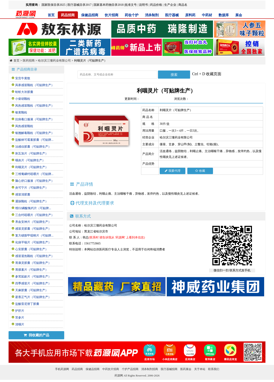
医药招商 (29, 60)
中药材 (207, 15)
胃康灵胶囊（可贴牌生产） (33, 262)
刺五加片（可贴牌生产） (31, 153)
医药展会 (185, 369)
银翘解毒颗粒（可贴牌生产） (34, 133)
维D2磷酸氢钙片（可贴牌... (33, 208)
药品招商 (68, 15)
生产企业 (170, 4)
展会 (238, 15)
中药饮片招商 (110, 369)
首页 (51, 15)
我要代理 (172, 170)
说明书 (143, 4)
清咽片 (19, 324)
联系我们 (213, 369)
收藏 (200, 170)
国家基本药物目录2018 (109, 4)
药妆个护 (131, 15)
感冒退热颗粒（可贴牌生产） (34, 256)
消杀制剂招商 (149, 369)
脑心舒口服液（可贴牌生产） (34, 180)
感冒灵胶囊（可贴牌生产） (33, 228)
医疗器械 (172, 15)
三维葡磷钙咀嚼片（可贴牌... (34, 174)
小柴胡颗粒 (22, 98)
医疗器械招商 (169, 369)
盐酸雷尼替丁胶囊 (27, 304)
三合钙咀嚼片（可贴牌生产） (34, 215)
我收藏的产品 (36, 335)
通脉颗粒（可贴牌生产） (31, 201)
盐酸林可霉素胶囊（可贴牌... (34, 139)
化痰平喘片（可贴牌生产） (33, 242)
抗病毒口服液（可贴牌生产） (34, 119)
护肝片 (19, 310)
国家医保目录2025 (54, 4)
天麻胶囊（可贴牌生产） (31, 290)
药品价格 (156, 4)
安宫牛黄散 (22, 78)
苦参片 (19, 317)
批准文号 (131, 4)
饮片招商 (111, 15)
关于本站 (199, 369)
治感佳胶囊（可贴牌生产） (33, 146)
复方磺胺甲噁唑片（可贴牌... (34, 235)
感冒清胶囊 (22, 194)
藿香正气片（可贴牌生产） (33, 297)
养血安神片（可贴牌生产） (33, 221)
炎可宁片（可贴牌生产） (31, 187)
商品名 (182, 4)
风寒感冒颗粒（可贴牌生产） (34, 85)
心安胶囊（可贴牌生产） (31, 249)
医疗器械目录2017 (79, 4)
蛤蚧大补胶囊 (24, 92)
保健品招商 (89, 15)
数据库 (224, 15)
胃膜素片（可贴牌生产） (31, 269)
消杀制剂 (152, 15)
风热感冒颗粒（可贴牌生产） (34, 105)
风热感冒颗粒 (24, 126)
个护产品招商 (130, 369)
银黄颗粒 (21, 112)
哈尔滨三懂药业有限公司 (54, 60)
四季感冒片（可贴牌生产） (33, 283)
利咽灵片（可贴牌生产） (31, 167)
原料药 (190, 15)
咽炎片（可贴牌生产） (30, 160)
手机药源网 (62, 369)
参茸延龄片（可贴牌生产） (33, 276)
